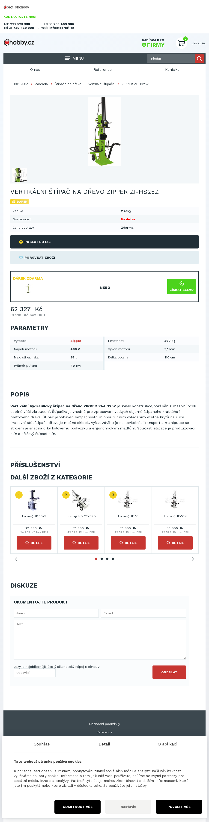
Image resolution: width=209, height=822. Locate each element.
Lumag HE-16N (175, 516)
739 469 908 (23, 28)
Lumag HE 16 (128, 516)
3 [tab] (107, 559)
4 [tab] (113, 559)
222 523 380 (20, 24)
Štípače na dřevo (68, 84)
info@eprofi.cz (61, 28)
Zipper (75, 341)
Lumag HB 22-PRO (81, 516)
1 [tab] (96, 559)
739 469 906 (63, 24)
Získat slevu (182, 286)
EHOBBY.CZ (19, 84)
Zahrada (41, 84)
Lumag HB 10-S (34, 516)
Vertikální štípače (101, 84)
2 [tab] (102, 559)
